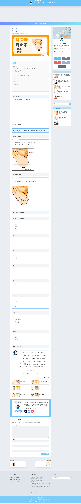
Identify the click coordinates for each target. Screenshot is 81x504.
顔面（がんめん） (17, 84)
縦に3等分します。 (17, 71)
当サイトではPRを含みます (40, 23)
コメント (14, 425)
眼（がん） (16, 81)
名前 (13, 439)
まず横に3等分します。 (18, 70)
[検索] (70, 104)
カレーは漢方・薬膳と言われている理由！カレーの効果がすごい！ (40, 484)
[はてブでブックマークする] (33, 374)
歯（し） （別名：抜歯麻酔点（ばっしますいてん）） (23, 75)
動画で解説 (15, 66)
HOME (40, 498)
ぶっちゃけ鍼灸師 (41, 478)
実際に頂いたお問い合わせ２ (15, 479)
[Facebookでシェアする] (28, 374)
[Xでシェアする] (23, 374)
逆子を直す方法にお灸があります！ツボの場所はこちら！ (40, 493)
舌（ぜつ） (16, 77)
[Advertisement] (40, 14)
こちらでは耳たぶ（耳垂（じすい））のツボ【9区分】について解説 (25, 68)
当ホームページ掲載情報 (14, 477)
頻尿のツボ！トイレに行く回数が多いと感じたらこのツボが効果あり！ (40, 481)
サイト (13, 448)
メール (14, 444)
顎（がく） (16, 78)
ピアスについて (16, 88)
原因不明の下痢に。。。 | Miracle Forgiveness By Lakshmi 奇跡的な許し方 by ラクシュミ (40, 488)
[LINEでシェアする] (37, 374)
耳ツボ (47, 377)
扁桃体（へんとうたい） (18, 85)
